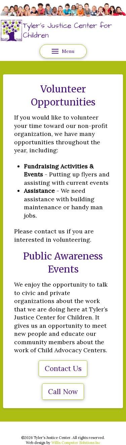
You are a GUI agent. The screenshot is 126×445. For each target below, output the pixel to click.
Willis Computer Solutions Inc (75, 442)
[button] (63, 51)
